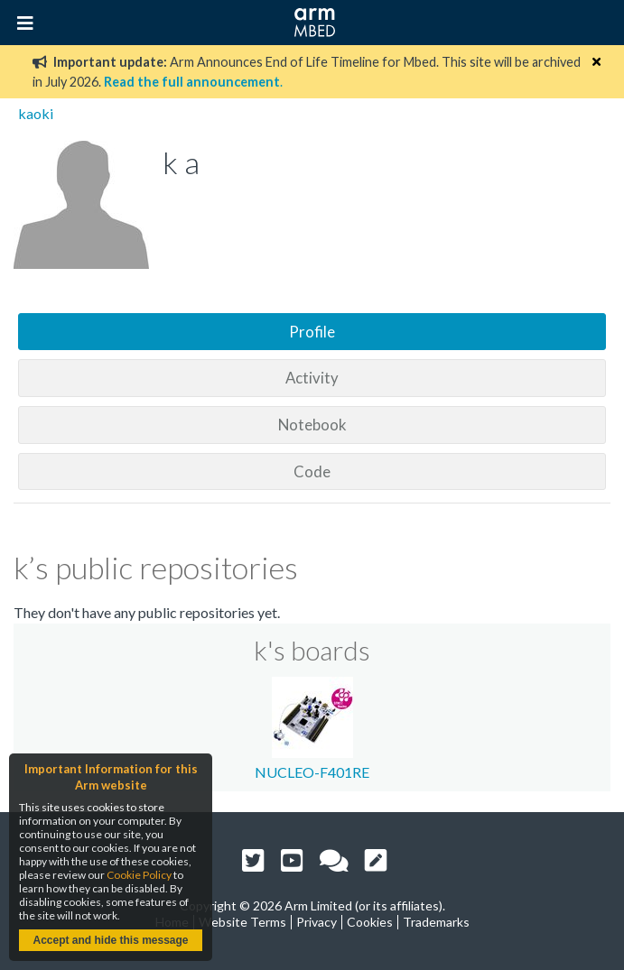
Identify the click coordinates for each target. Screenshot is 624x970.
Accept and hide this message (110, 940)
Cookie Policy (139, 875)
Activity (312, 377)
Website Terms (242, 921)
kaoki (35, 113)
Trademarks (436, 921)
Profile (312, 331)
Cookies (370, 921)
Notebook (312, 424)
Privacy (316, 921)
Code (312, 471)
